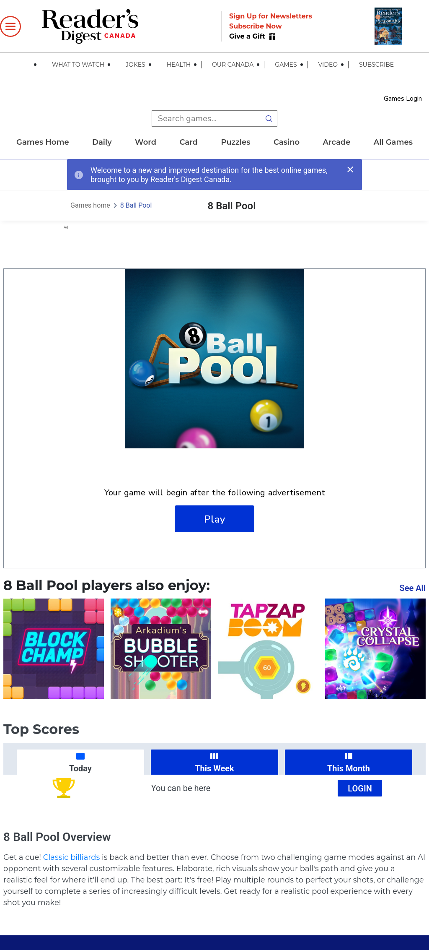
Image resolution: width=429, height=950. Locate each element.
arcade (337, 142)
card (188, 142)
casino (287, 142)
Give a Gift (248, 36)
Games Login (403, 98)
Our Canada (232, 64)
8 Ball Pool (136, 205)
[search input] (206, 118)
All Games (393, 142)
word (145, 142)
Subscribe (376, 64)
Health (179, 64)
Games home (42, 142)
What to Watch (78, 64)
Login (360, 788)
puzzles (235, 142)
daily (102, 142)
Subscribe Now (255, 26)
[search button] (269, 118)
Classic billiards (71, 857)
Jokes (135, 64)
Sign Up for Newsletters (270, 16)
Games (286, 64)
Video (328, 64)
